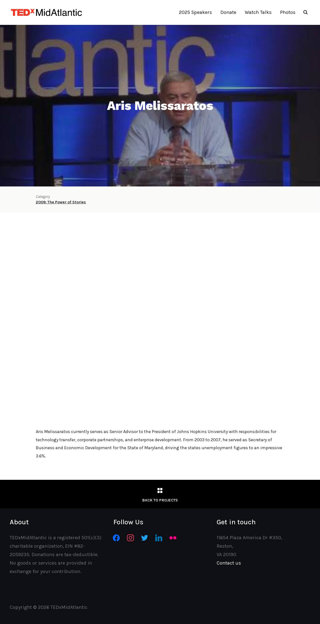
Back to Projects (160, 500)
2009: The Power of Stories (61, 202)
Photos (287, 12)
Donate (228, 12)
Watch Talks (258, 12)
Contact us (229, 563)
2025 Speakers (195, 12)
